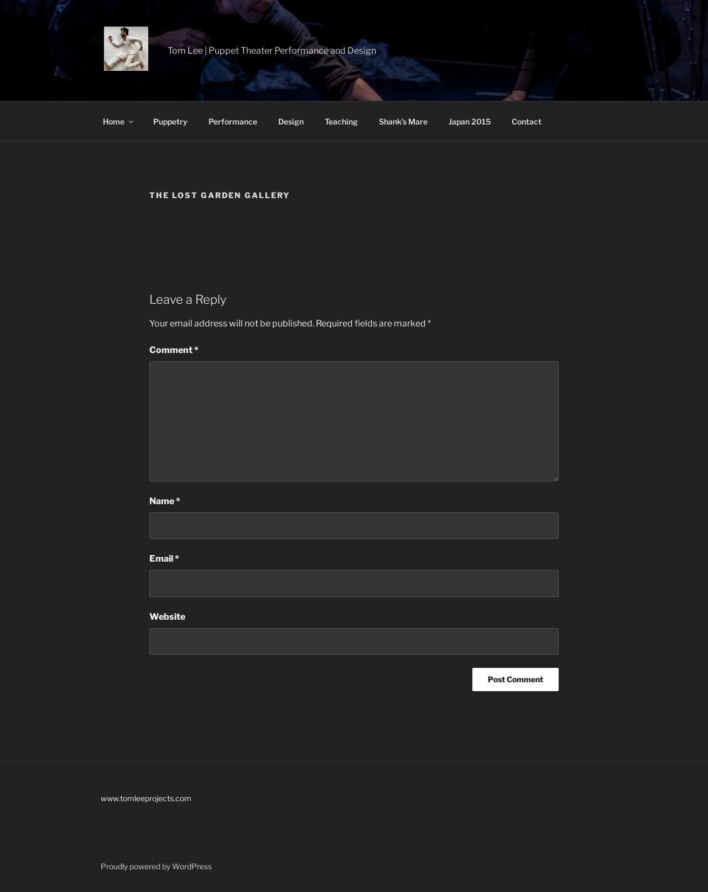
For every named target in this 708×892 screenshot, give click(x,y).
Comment (174, 350)
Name (164, 501)
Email (164, 558)
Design (291, 121)
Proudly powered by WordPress (156, 866)
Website (167, 616)
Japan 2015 (470, 121)
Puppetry (170, 121)
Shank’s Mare (403, 121)
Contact (527, 121)
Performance (233, 121)
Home (119, 121)
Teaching (341, 121)
